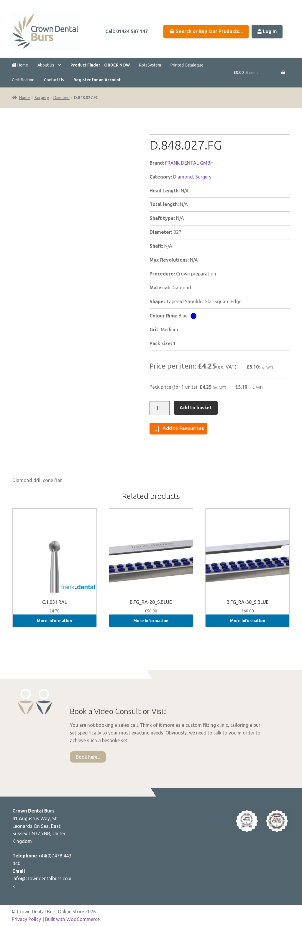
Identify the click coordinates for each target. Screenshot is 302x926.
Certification (23, 79)
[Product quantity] (160, 408)
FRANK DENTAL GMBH (189, 163)
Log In (267, 31)
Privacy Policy (26, 919)
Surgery (42, 97)
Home (20, 65)
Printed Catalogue (186, 65)
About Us (45, 65)
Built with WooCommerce (72, 919)
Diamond (61, 97)
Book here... (88, 757)
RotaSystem (150, 65)
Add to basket (196, 407)
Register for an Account (97, 79)
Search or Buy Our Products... (206, 31)
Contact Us (54, 79)
